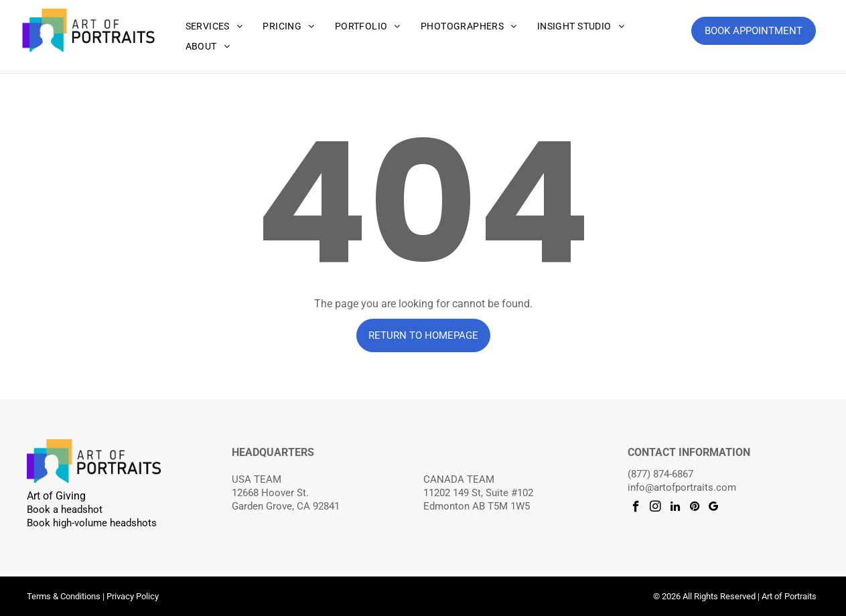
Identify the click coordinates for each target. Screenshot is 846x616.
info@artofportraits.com (682, 487)
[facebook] (636, 508)
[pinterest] (694, 508)
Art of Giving (56, 495)
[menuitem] (214, 26)
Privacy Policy (133, 596)
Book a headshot (64, 510)
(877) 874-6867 (660, 474)
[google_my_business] (713, 508)
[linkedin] (674, 508)
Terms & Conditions (63, 596)
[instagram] (655, 508)
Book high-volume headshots (92, 523)
